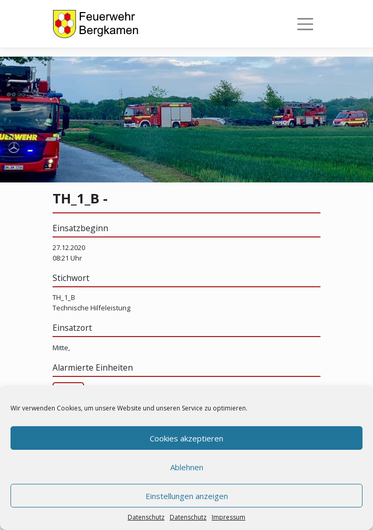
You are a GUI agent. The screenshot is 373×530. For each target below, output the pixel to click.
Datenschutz (146, 517)
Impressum (228, 517)
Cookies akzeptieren (186, 438)
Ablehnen (186, 467)
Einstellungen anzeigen (187, 496)
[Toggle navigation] (305, 24)
